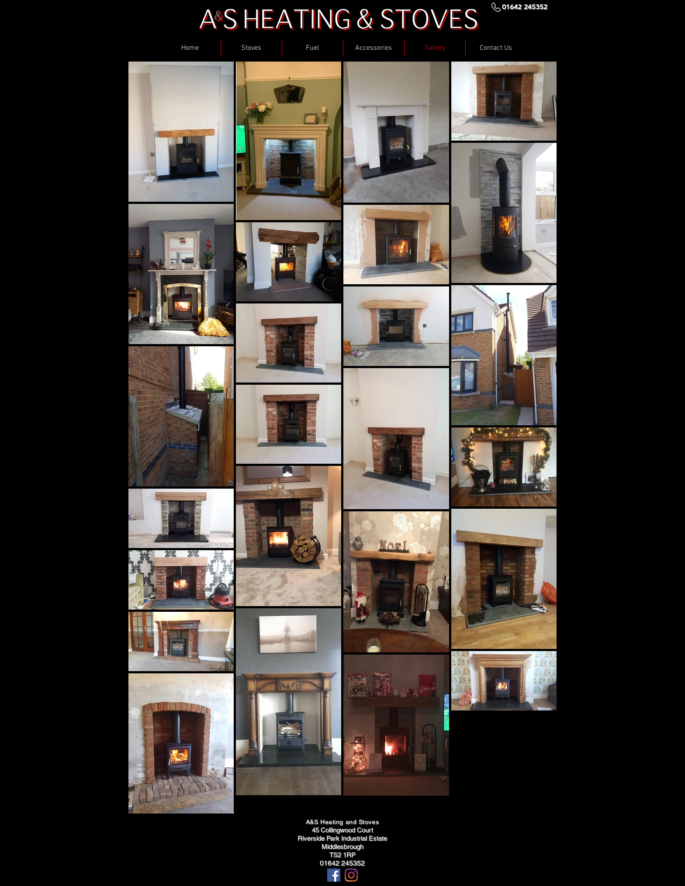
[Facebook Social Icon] (333, 875)
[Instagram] (351, 875)
